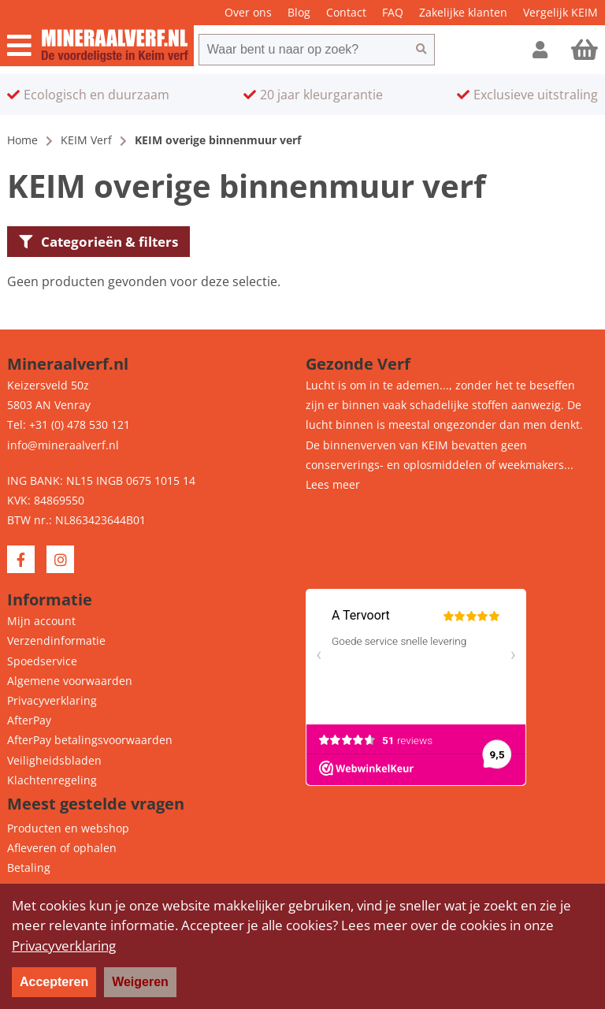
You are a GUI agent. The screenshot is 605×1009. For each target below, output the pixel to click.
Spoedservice (42, 660)
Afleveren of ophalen (62, 847)
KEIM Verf (86, 139)
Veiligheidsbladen (54, 760)
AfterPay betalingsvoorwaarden (90, 739)
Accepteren (54, 982)
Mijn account (41, 620)
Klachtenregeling (52, 780)
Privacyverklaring (52, 700)
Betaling (28, 867)
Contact (346, 12)
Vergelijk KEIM (560, 12)
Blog (299, 12)
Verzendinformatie (56, 640)
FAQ (392, 12)
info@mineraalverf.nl (63, 444)
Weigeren (140, 982)
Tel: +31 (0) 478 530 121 (68, 424)
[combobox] (303, 49)
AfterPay (29, 720)
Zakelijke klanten (463, 12)
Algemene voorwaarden (69, 680)
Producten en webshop (68, 828)
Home (22, 139)
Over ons (248, 12)
